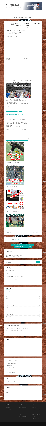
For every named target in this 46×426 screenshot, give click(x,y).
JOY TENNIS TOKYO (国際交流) (11, 363)
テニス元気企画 (20, 423)
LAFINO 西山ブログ (35, 407)
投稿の (8, 392)
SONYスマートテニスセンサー (11, 300)
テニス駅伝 (14, 381)
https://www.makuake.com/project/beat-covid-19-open (14, 114)
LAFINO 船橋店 (8, 409)
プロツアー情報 (8, 316)
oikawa (20, 27)
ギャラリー (7, 307)
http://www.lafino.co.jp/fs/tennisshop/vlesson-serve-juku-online (16, 187)
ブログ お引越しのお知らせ (10, 270)
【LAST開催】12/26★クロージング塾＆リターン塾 (14, 276)
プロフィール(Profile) (29, 17)
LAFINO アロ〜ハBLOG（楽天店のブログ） (36, 410)
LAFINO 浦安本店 (8, 407)
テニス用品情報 (8, 312)
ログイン (7, 390)
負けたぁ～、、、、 (9, 273)
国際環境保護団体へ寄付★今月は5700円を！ (23, 246)
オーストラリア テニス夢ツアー (11, 305)
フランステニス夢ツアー (10, 314)
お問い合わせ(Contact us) (18, 17)
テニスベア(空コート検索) (10, 367)
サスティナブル (8, 309)
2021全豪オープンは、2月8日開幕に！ (12, 279)
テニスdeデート (8, 381)
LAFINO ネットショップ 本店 (23, 408)
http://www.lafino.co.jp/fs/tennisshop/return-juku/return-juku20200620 (17, 140)
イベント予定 (8, 291)
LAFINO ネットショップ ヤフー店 (23, 417)
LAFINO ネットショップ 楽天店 (23, 413)
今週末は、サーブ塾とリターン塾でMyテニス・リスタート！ (23, 244)
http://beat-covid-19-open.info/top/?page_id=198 (14, 111)
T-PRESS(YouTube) (9, 365)
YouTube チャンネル (35, 418)
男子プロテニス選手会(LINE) (10, 372)
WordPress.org (8, 397)
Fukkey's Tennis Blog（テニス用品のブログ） (36, 415)
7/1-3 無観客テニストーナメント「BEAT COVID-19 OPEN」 (23, 25)
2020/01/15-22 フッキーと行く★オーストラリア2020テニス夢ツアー (17, 328)
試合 (8, 232)
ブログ (10, 232)
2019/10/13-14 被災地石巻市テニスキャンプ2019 (14, 330)
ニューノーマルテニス (15, 256)
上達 (6, 318)
